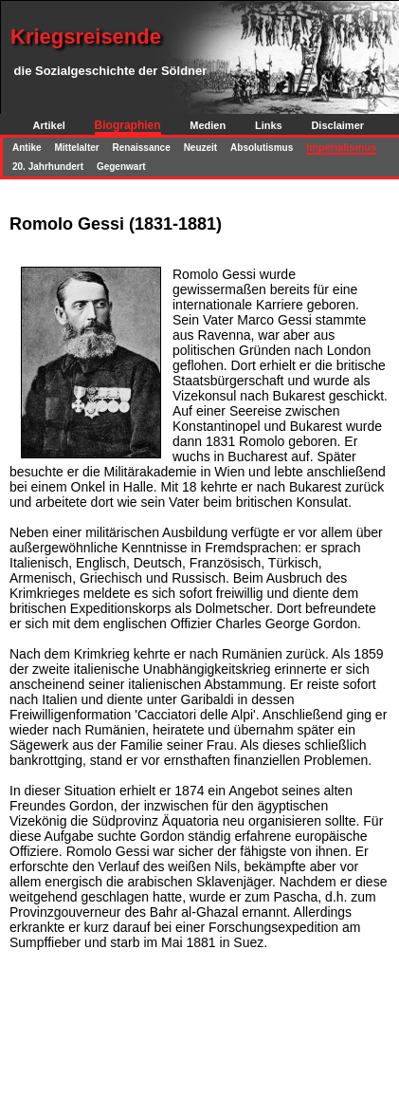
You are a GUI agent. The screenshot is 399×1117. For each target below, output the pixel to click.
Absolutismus (261, 147)
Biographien (128, 125)
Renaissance (142, 147)
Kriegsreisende (85, 36)
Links (268, 125)
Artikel (49, 125)
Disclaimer (337, 125)
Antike (27, 147)
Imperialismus (341, 147)
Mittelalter (76, 147)
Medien (208, 125)
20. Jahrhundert (47, 166)
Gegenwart (121, 166)
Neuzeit (201, 147)
